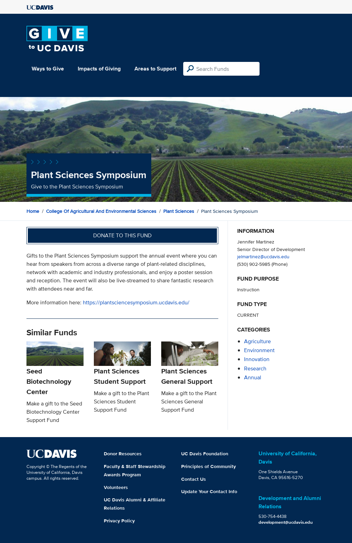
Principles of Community (208, 466)
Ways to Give (48, 69)
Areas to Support (155, 69)
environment (259, 350)
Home (32, 211)
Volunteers (116, 487)
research (255, 368)
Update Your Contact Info (209, 491)
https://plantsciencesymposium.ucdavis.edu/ (136, 302)
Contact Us (193, 479)
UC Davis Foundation (204, 453)
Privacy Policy (119, 520)
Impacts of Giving (99, 69)
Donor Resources (123, 453)
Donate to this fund (122, 235)
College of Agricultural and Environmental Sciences (101, 211)
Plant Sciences (178, 211)
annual (252, 377)
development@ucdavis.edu (285, 522)
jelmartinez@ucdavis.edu (263, 256)
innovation (257, 359)
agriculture (257, 341)
